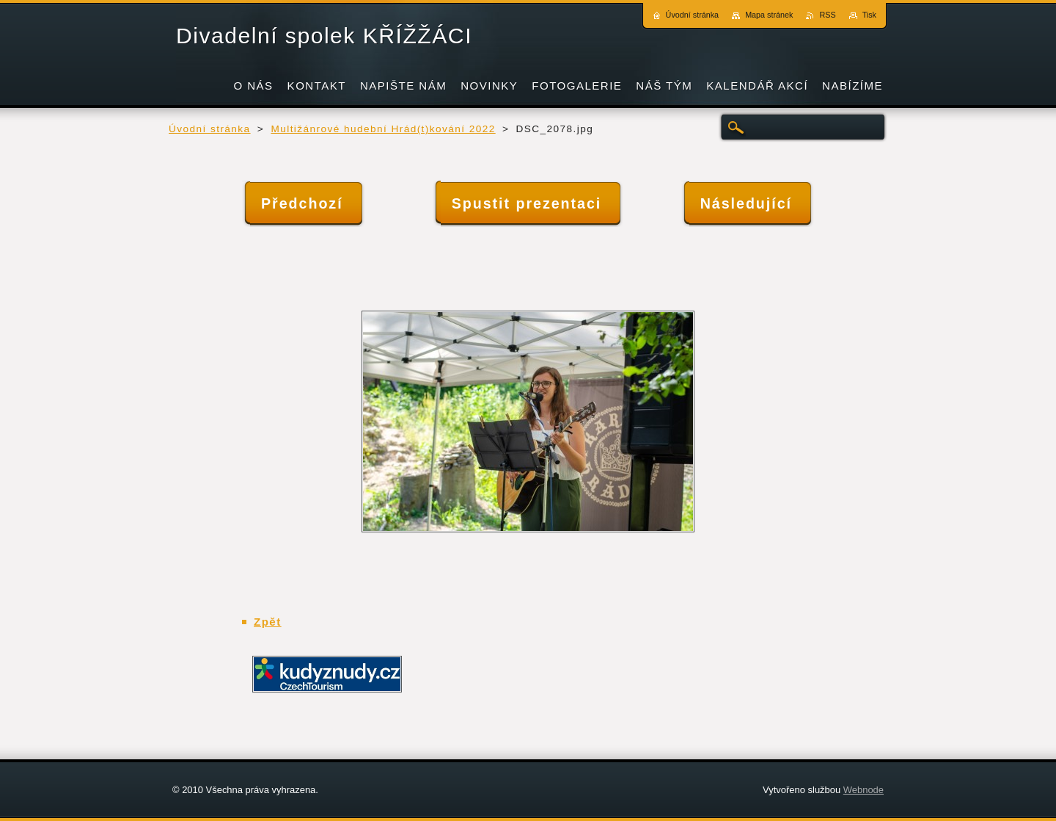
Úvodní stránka (210, 128)
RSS (827, 14)
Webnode (863, 789)
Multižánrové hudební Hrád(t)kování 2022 (383, 128)
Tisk (869, 14)
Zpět (268, 621)
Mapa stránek (769, 14)
